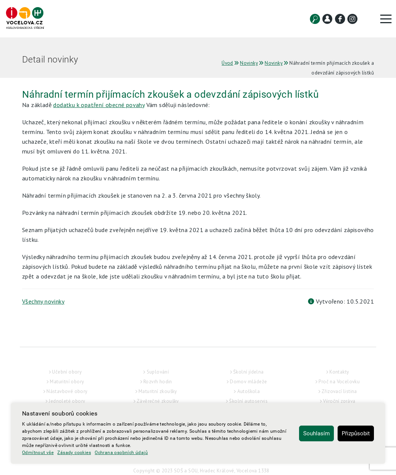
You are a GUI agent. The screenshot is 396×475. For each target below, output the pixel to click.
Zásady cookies (74, 452)
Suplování (158, 387)
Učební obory (67, 387)
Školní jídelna (248, 387)
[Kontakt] (327, 19)
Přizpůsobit (356, 433)
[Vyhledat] (315, 19)
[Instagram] (352, 19)
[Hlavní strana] (25, 18)
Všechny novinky (43, 301)
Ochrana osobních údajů (121, 452)
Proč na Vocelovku (339, 396)
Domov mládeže (248, 396)
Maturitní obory (67, 396)
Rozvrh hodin (157, 396)
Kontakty (339, 387)
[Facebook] (340, 19)
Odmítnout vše (38, 452)
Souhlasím (316, 433)
